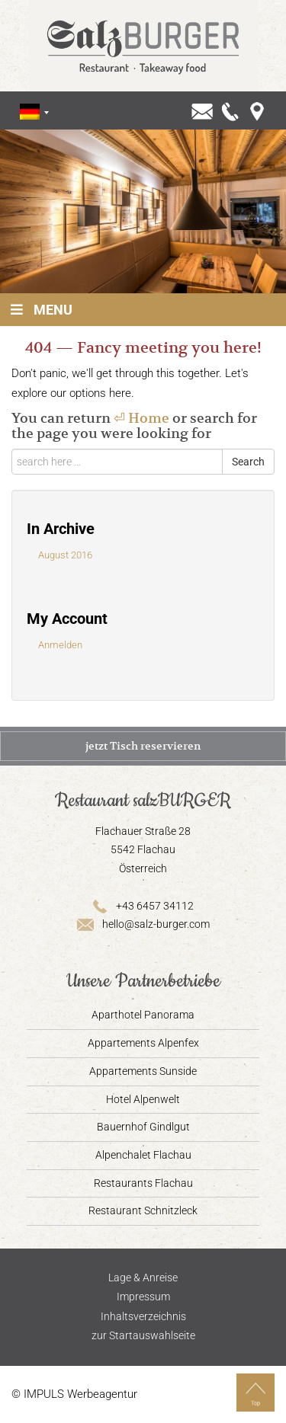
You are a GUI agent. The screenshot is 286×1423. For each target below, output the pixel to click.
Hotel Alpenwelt (143, 1099)
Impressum (143, 1296)
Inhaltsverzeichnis (143, 1316)
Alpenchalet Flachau (143, 1155)
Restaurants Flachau (143, 1183)
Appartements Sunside (143, 1071)
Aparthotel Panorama (143, 1015)
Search (248, 462)
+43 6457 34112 (143, 906)
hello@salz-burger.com (143, 924)
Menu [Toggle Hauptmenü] (40, 310)
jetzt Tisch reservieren (143, 746)
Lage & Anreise (143, 1277)
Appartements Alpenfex (143, 1043)
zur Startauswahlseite (143, 1335)
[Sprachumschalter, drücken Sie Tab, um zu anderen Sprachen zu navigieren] (30, 111)
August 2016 (65, 555)
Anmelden (60, 645)
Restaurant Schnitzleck (143, 1210)
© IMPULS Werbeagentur (74, 1394)
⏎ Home (141, 418)
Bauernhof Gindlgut (143, 1127)
